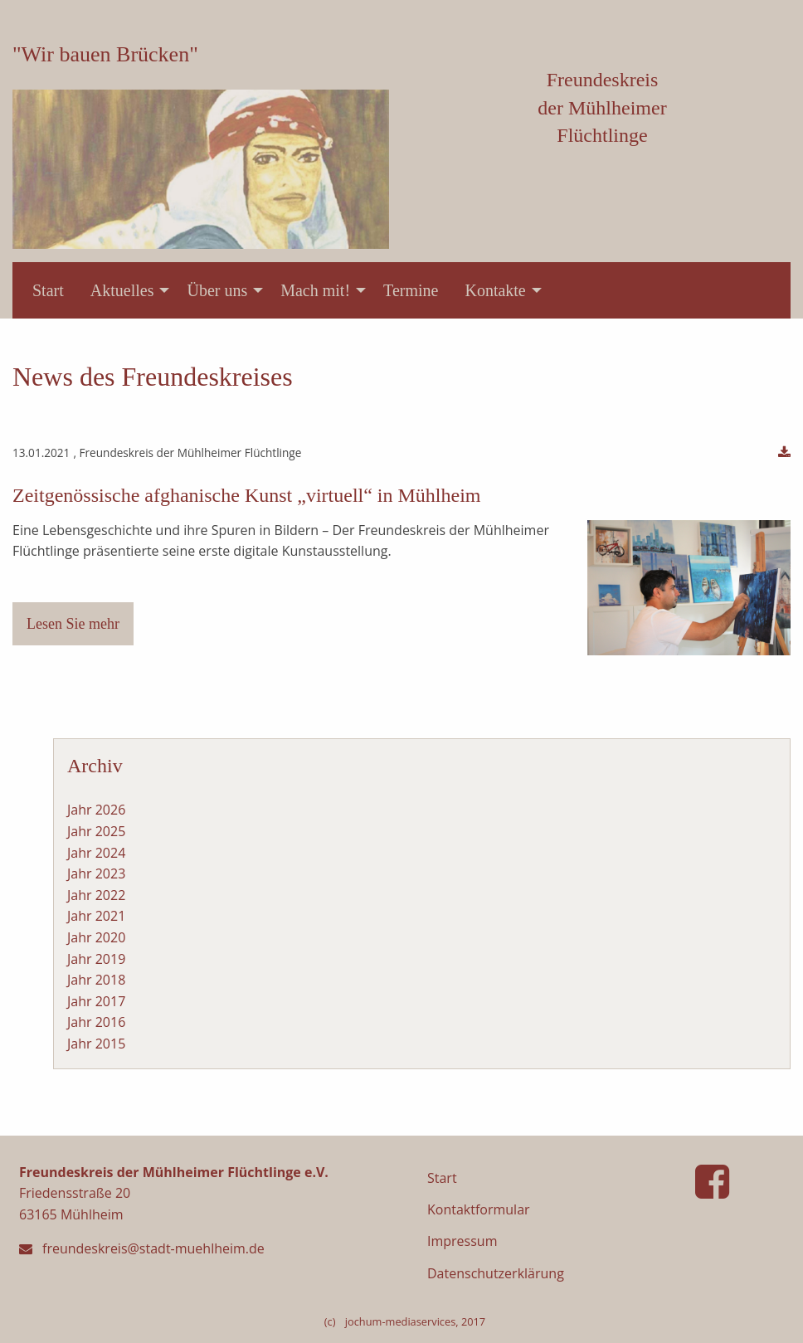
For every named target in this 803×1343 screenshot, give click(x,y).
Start (48, 290)
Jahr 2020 (96, 937)
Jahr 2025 (96, 831)
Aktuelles (122, 290)
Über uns (217, 290)
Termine (410, 290)
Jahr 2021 (96, 916)
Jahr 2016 (96, 1022)
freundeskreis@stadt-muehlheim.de (153, 1248)
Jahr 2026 (96, 809)
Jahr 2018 (96, 980)
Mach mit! (315, 290)
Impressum (462, 1241)
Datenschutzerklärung (495, 1273)
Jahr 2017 (96, 1001)
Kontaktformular (478, 1209)
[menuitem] (48, 290)
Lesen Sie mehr (73, 624)
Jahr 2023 (96, 873)
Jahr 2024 (96, 853)
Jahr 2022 (96, 895)
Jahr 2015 (96, 1043)
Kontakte (495, 290)
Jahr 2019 (96, 959)
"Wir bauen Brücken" (105, 54)
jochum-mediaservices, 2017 (415, 1321)
